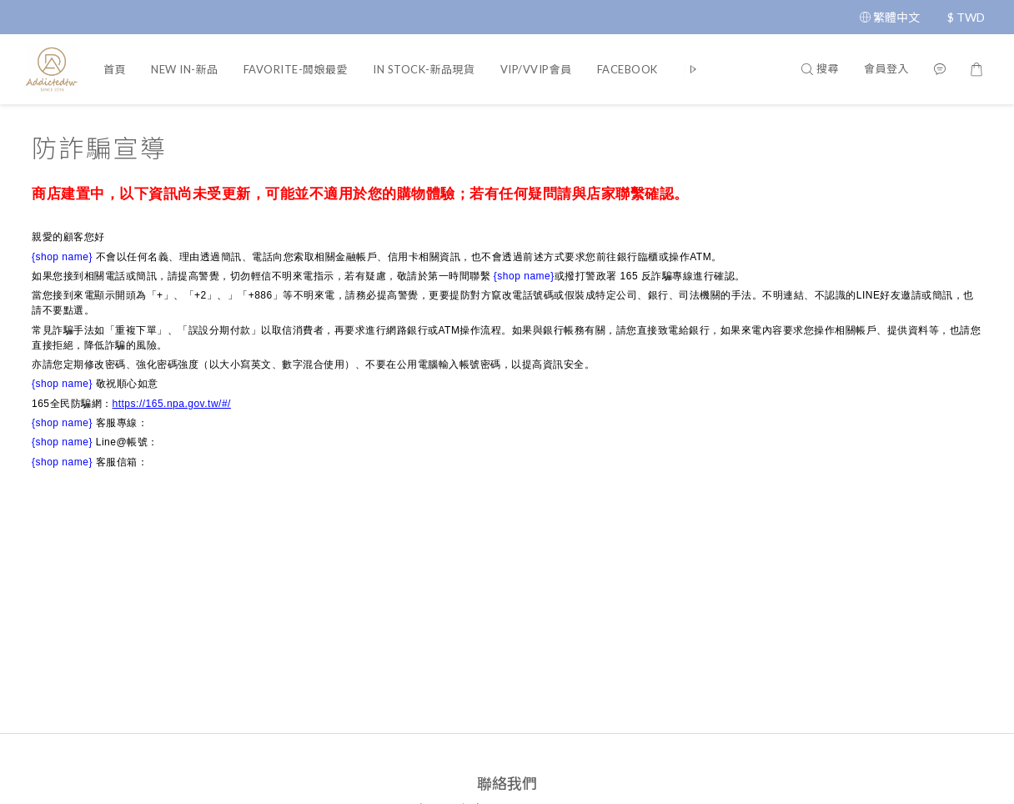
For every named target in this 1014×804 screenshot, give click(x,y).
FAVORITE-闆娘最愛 (296, 69)
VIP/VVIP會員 (536, 69)
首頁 (114, 69)
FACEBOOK (627, 69)
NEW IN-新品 (184, 69)
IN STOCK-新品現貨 (424, 69)
